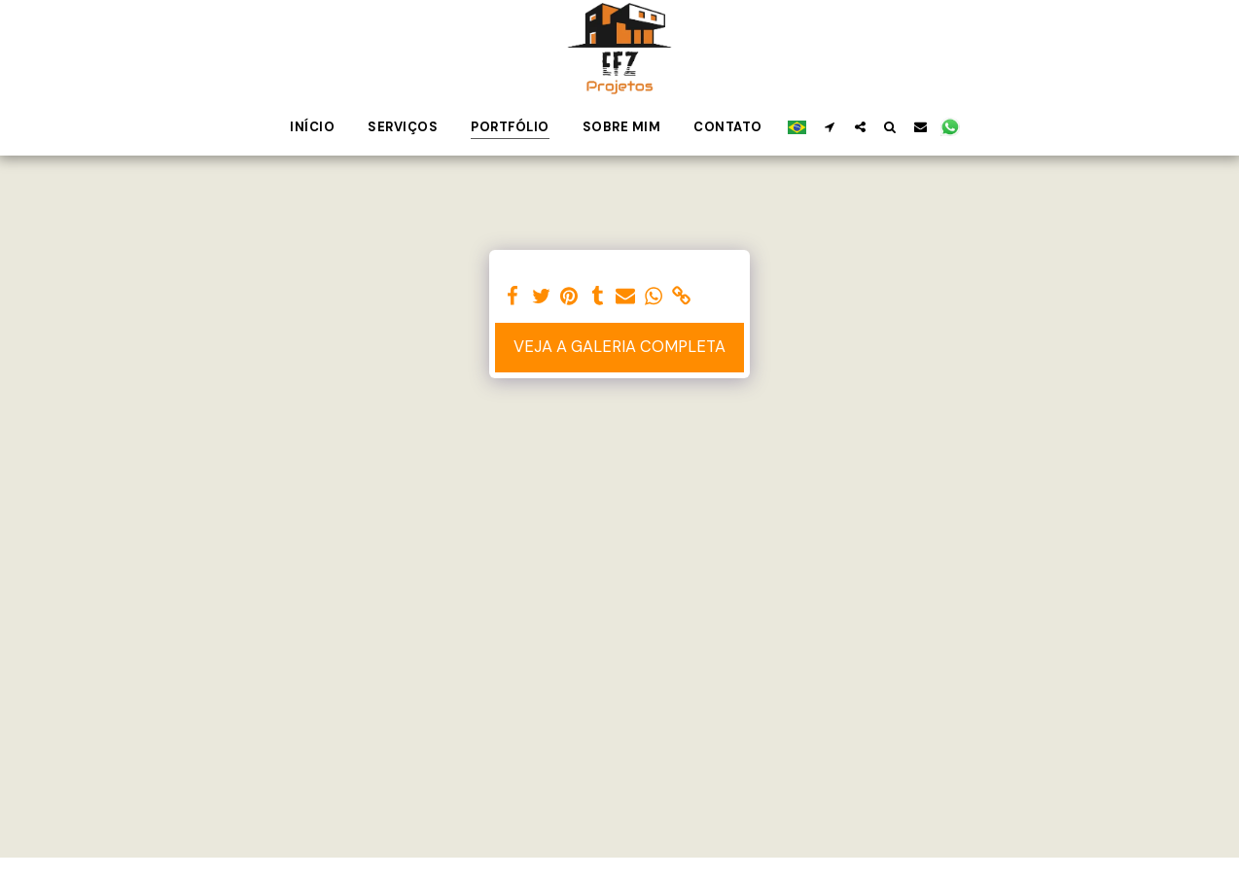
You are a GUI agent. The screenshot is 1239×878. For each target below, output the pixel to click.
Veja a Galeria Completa (619, 346)
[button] (830, 126)
